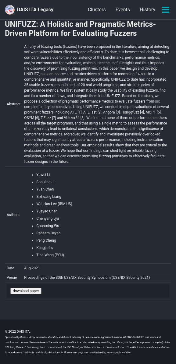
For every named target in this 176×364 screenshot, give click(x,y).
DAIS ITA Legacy (35, 9)
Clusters (97, 9)
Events (123, 9)
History (147, 9)
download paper (26, 291)
